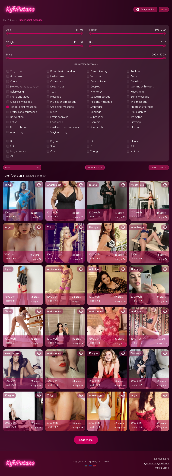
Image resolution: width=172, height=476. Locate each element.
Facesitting (137, 91)
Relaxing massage (101, 101)
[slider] (7, 33)
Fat (12, 146)
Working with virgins (142, 86)
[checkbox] (7, 71)
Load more (86, 439)
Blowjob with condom (63, 71)
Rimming (136, 122)
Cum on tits (57, 81)
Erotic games (138, 111)
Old (12, 156)
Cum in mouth (18, 81)
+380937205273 (161, 458)
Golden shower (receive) (64, 127)
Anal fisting (16, 132)
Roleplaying (17, 91)
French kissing (98, 71)
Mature (135, 151)
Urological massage (62, 106)
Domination (17, 117)
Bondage (95, 111)
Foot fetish (56, 122)
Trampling (136, 117)
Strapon (135, 127)
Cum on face (97, 81)
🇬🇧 (164, 9)
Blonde (135, 141)
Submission (97, 117)
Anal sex (135, 71)
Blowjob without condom (24, 86)
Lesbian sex (57, 76)
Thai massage (139, 101)
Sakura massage (100, 96)
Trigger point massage (23, 106)
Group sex (16, 76)
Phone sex (96, 91)
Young (94, 151)
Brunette (15, 141)
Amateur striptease (142, 106)
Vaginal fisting (58, 132)
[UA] (86, 465)
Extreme (95, 122)
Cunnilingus (137, 81)
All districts (94, 167)
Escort (134, 76)
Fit (91, 146)
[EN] (95, 465)
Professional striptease (23, 111)
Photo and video (19, 96)
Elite (92, 141)
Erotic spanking (59, 117)
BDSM (53, 111)
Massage (55, 96)
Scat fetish (96, 127)
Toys (53, 91)
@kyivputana (162, 467)
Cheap (54, 151)
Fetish (13, 122)
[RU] (90, 465)
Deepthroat (57, 86)
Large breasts (18, 151)
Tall (132, 146)
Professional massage (63, 101)
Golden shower (19, 127)
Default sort (159, 167)
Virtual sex (96, 76)
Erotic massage (140, 96)
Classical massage (21, 101)
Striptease (96, 106)
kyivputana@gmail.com (156, 463)
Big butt (55, 141)
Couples (95, 86)
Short (53, 146)
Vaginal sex (17, 71)
